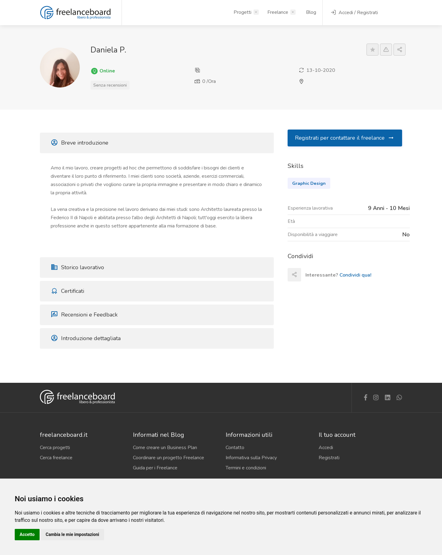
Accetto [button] (27, 534)
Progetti (242, 12)
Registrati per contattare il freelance (344, 138)
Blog (311, 12)
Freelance (277, 12)
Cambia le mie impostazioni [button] (72, 534)
